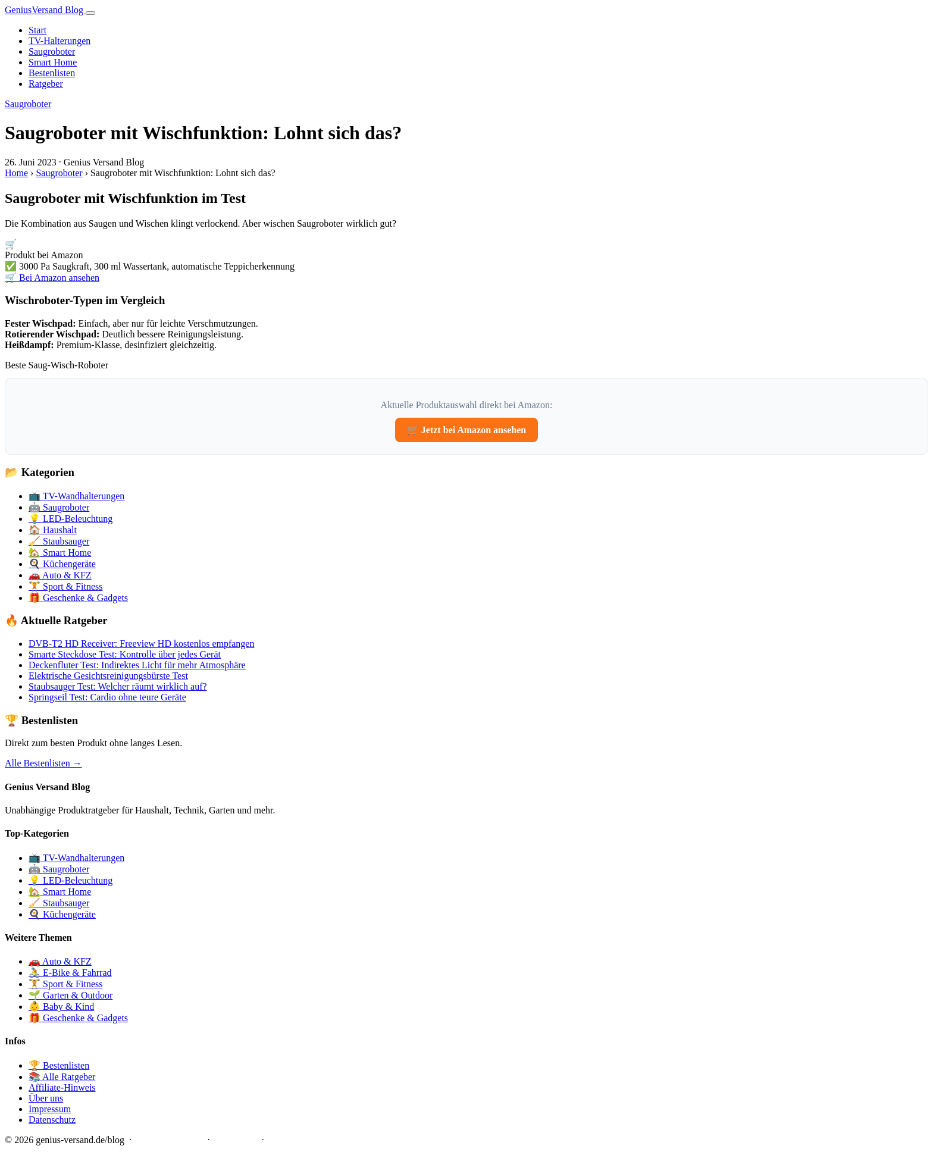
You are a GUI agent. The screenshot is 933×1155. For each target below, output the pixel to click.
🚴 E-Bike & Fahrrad (70, 973)
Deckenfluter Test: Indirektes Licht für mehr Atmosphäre (137, 665)
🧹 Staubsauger (59, 541)
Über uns (46, 1098)
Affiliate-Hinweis (62, 1087)
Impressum (50, 1109)
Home (16, 173)
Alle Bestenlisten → (43, 763)
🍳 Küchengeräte (62, 564)
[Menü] (90, 13)
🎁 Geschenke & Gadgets (78, 598)
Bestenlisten (52, 73)
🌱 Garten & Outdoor (70, 995)
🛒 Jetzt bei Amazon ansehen (466, 430)
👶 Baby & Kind (61, 1006)
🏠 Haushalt (53, 530)
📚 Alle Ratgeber (62, 1077)
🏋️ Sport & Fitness (65, 586)
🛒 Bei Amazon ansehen (52, 278)
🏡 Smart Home (60, 552)
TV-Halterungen (59, 41)
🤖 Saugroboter (59, 507)
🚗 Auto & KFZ (60, 575)
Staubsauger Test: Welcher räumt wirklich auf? (118, 686)
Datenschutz (52, 1120)
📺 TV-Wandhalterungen (76, 496)
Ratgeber (46, 84)
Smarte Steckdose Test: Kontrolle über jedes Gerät (125, 654)
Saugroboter (52, 51)
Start (37, 30)
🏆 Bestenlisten (59, 1065)
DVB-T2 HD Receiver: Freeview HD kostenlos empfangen (141, 643)
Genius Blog (45, 10)
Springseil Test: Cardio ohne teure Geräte (107, 697)
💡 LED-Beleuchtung (70, 519)
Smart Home (53, 62)
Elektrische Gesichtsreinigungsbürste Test (108, 676)
